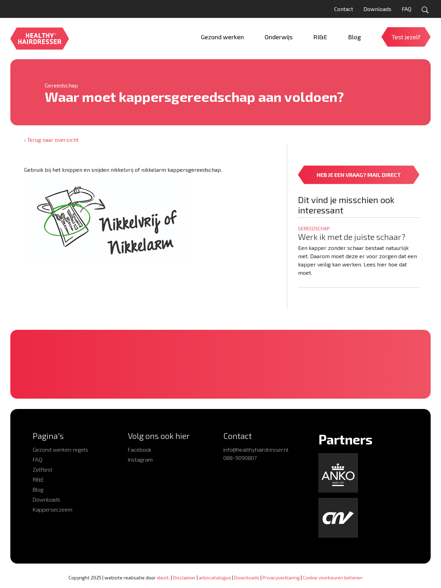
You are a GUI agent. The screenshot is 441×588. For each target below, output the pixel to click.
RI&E (38, 479)
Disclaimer (184, 577)
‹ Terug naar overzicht (51, 139)
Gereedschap (61, 85)
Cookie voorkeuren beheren (332, 577)
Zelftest (42, 469)
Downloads (377, 9)
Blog (38, 489)
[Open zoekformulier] (425, 9)
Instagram (140, 459)
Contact (343, 9)
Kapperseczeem (52, 509)
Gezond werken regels (60, 449)
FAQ (406, 9)
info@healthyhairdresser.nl (255, 449)
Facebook (140, 449)
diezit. (163, 577)
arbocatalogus (215, 577)
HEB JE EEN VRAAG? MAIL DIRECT (359, 174)
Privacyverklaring (281, 577)
